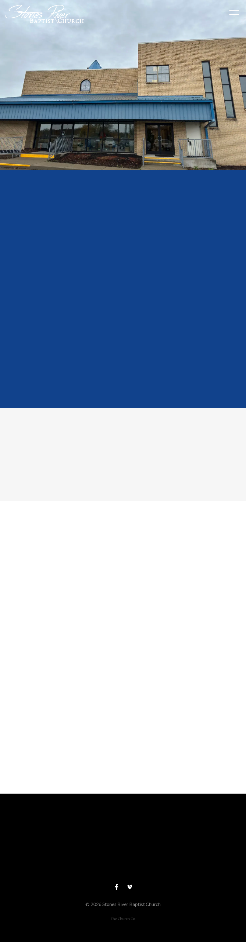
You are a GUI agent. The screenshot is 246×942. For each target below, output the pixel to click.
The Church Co (123, 918)
